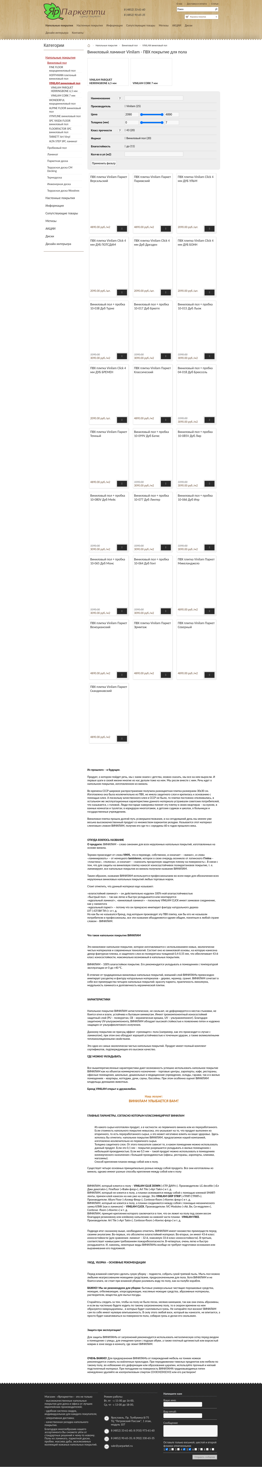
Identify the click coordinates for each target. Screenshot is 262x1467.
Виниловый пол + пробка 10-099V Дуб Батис (151, 434)
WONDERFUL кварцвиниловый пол (62, 101)
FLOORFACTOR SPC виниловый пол (60, 130)
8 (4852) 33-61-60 (134, 9)
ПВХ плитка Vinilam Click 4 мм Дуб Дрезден (152, 243)
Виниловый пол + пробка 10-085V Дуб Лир (195, 434)
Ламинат (52, 154)
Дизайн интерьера (56, 32)
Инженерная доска (59, 184)
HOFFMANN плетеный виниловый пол (62, 76)
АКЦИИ (176, 25)
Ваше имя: (169, 1400)
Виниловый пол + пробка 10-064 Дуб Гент (151, 561)
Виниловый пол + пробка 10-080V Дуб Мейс (107, 498)
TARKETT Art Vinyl (59, 136)
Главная (89, 45)
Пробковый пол (57, 148)
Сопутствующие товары (140, 25)
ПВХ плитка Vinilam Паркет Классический (152, 370)
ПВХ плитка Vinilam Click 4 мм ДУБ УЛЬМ (195, 179)
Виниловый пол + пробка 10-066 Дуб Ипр (195, 498)
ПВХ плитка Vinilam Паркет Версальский (108, 179)
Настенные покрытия (90, 25)
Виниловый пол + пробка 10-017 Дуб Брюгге (151, 306)
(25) (133, 106)
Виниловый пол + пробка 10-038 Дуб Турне (107, 306)
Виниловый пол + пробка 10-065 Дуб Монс (107, 561)
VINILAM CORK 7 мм (63, 95)
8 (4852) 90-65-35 (134, 15)
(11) (130, 146)
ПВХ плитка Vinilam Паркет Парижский (152, 179)
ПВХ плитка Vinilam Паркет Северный (196, 625)
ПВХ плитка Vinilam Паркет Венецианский (108, 625)
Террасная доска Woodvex (63, 190)
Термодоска (54, 177)
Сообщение (170, 1423)
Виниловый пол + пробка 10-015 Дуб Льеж (195, 306)
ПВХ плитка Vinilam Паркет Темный (108, 434)
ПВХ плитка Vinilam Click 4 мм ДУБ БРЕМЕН (108, 370)
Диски (188, 25)
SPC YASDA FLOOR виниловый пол (59, 122)
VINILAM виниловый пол (64, 83)
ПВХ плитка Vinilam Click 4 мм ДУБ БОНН (195, 243)
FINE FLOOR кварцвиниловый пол (62, 68)
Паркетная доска (57, 161)
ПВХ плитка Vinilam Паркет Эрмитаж (152, 625)
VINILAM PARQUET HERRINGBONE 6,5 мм (64, 89)
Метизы (164, 25)
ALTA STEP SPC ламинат (63, 141)
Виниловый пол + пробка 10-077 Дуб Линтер (151, 498)
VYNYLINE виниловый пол (65, 116)
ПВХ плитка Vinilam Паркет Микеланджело (196, 561)
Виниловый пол (57, 62)
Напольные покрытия (59, 25)
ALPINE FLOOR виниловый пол (65, 109)
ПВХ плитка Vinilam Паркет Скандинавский (108, 689)
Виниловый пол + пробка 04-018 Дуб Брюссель (195, 370)
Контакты (78, 32)
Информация (114, 25)
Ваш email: (169, 1411)
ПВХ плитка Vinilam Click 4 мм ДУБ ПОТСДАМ (108, 243)
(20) (130, 130)
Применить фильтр (104, 163)
